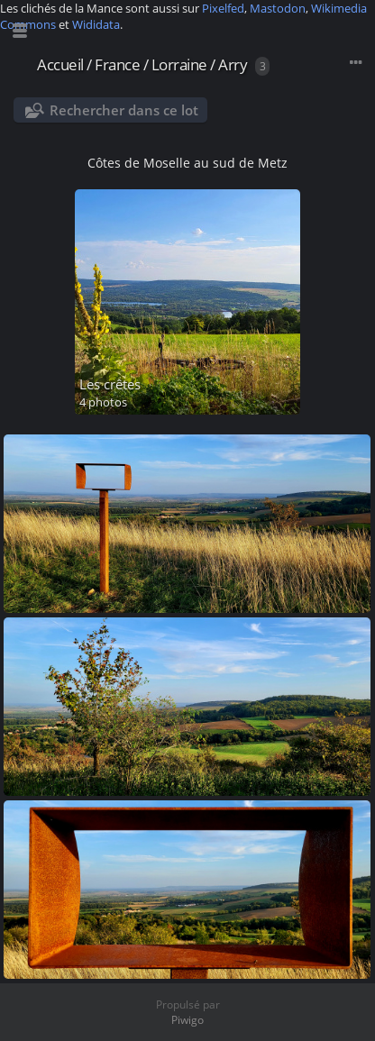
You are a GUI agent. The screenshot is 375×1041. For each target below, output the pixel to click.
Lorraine (179, 64)
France (117, 64)
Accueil (60, 64)
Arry (232, 64)
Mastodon (278, 8)
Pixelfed (223, 8)
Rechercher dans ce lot (124, 110)
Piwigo (187, 1019)
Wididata (96, 24)
